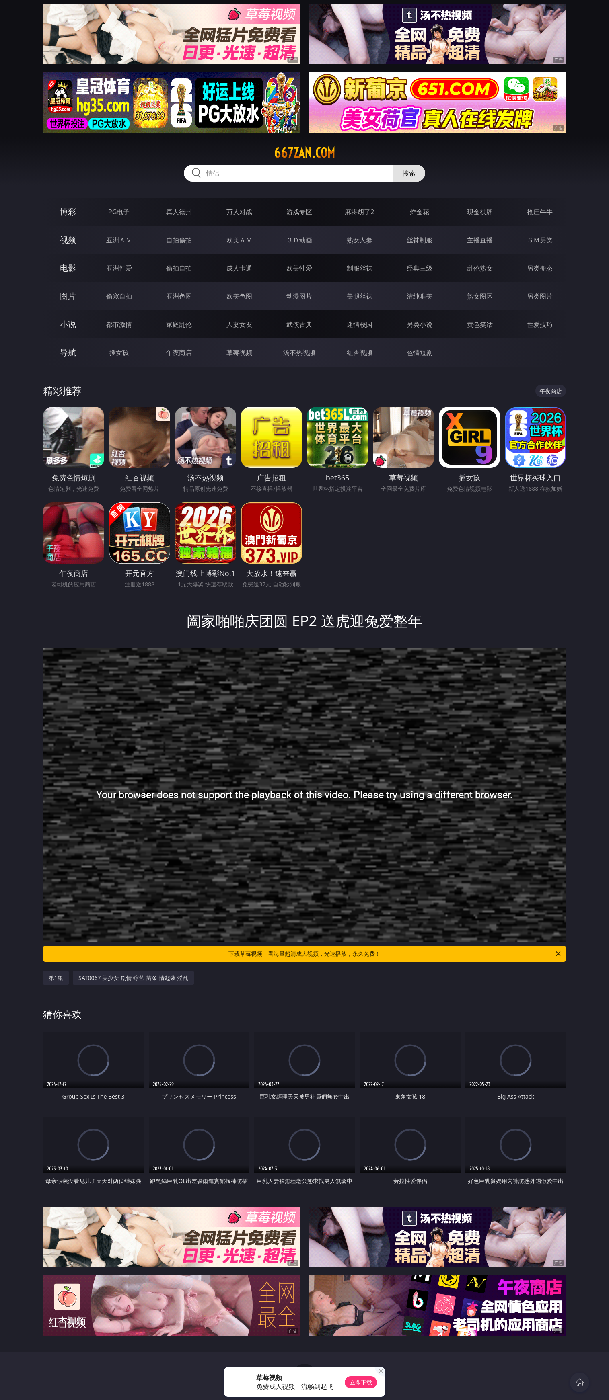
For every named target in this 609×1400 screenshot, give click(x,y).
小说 (68, 324)
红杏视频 (359, 352)
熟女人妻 (359, 240)
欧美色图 (239, 296)
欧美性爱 (299, 268)
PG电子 (119, 211)
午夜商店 (179, 352)
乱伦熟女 (480, 268)
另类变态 (540, 268)
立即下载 (361, 1382)
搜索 (409, 173)
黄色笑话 (480, 324)
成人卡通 (239, 268)
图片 (68, 296)
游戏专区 (299, 211)
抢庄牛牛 (540, 211)
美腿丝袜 (359, 296)
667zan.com (304, 153)
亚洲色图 (179, 296)
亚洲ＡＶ (119, 240)
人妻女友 (239, 324)
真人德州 (179, 211)
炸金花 (419, 211)
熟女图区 (480, 296)
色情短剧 (419, 352)
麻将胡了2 (359, 211)
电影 (68, 267)
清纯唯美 (419, 296)
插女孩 (119, 352)
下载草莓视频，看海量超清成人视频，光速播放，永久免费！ (395, 954)
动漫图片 (299, 296)
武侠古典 (299, 324)
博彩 (68, 211)
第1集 (56, 978)
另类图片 (540, 296)
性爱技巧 (540, 324)
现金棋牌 (480, 211)
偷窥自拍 (119, 296)
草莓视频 (239, 352)
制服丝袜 (359, 268)
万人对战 (239, 211)
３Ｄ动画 (299, 240)
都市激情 (119, 324)
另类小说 (419, 324)
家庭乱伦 (179, 324)
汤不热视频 (299, 352)
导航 (68, 352)
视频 (68, 239)
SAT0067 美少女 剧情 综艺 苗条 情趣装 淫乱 (133, 978)
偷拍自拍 (179, 268)
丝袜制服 (419, 240)
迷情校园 (359, 324)
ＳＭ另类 (540, 240)
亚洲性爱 (119, 268)
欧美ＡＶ (239, 240)
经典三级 (419, 268)
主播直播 (480, 240)
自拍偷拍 (179, 240)
